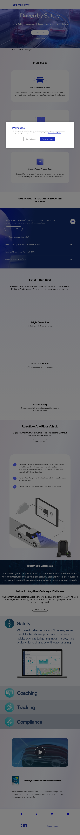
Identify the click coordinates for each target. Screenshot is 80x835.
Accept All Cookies (47, 139)
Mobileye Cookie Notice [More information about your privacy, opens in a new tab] (54, 133)
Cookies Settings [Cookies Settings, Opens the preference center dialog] (31, 139)
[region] (40, 135)
